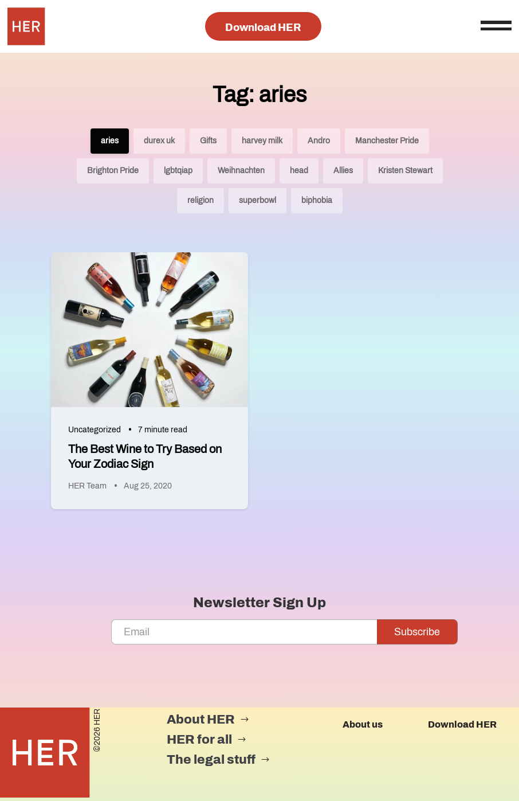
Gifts (208, 140)
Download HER (263, 27)
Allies (343, 170)
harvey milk (262, 140)
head (299, 170)
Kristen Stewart (405, 170)
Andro (319, 140)
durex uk (159, 140)
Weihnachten (241, 170)
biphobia (316, 200)
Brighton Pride (113, 170)
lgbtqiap (178, 170)
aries (110, 140)
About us (363, 724)
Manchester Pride (387, 140)
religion (200, 200)
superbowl (257, 200)
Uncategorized (94, 429)
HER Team (87, 486)
